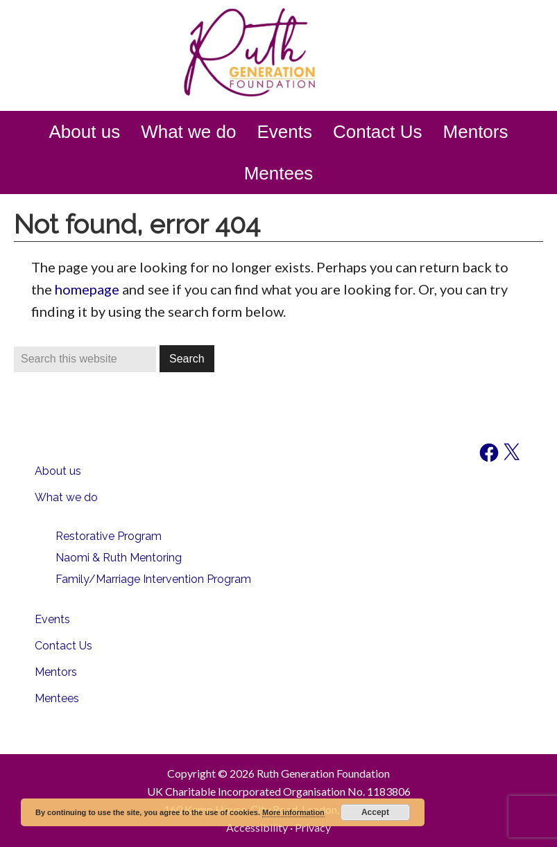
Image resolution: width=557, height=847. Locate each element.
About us (58, 471)
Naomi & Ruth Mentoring (118, 557)
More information (293, 812)
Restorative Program (108, 536)
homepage (87, 289)
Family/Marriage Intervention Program (153, 579)
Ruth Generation (279, 54)
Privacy (313, 827)
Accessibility (257, 827)
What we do (66, 497)
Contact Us (63, 645)
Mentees (57, 698)
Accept (375, 812)
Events (52, 619)
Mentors (56, 672)
